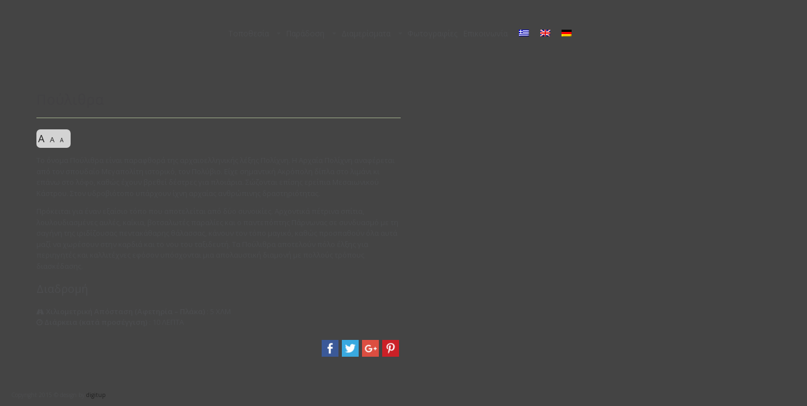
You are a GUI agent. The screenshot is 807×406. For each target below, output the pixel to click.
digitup (95, 395)
